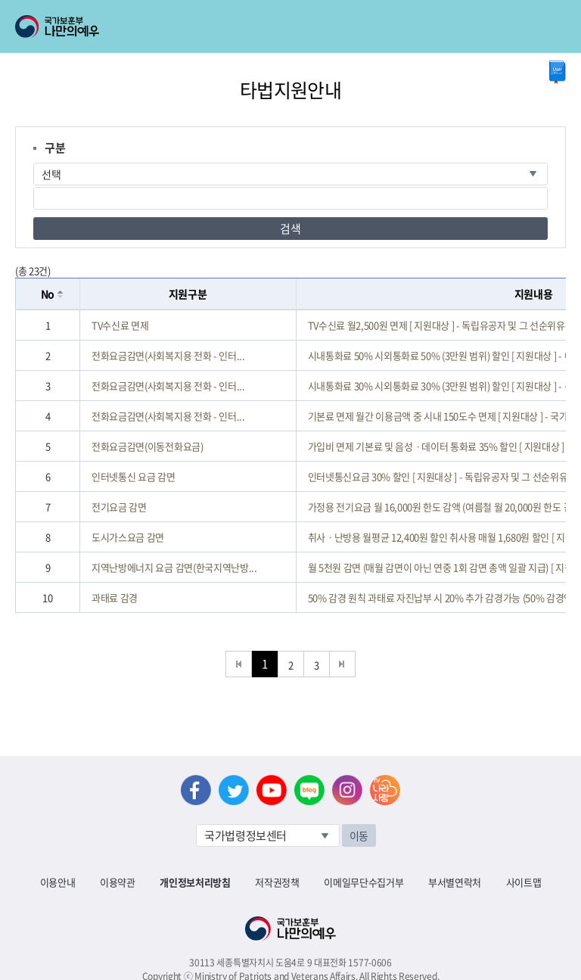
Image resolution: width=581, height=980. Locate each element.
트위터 (234, 790)
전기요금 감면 (119, 506)
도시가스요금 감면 (128, 537)
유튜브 (271, 790)
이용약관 (117, 882)
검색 (290, 228)
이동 (359, 835)
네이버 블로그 (309, 790)
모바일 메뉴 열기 (555, 26)
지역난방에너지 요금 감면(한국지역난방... (174, 567)
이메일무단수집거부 (363, 882)
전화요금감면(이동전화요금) (147, 446)
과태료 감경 (115, 597)
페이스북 (196, 790)
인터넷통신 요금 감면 (133, 476)
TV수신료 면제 (120, 325)
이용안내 (58, 882)
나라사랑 (385, 790)
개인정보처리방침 (195, 882)
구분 (55, 147)
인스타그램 (347, 790)
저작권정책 (277, 882)
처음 (238, 664)
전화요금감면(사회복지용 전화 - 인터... (168, 355)
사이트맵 (524, 882)
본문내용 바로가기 (0, 0)
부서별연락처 (454, 882)
